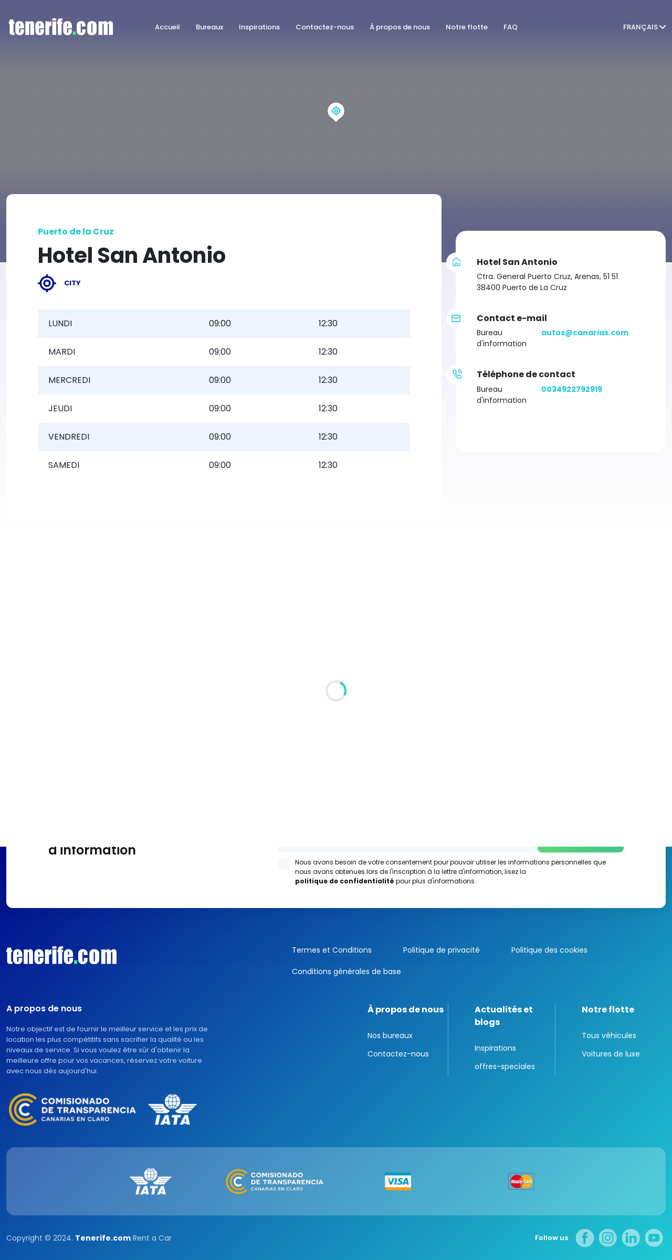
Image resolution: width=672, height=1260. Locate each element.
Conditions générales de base (346, 971)
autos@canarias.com (584, 332)
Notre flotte (467, 27)
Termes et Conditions (332, 950)
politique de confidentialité (344, 881)
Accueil (167, 27)
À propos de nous (400, 27)
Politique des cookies (549, 950)
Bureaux (209, 27)
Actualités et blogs (504, 1015)
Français (640, 27)
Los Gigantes (470, 703)
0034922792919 (571, 389)
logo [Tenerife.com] (58, 27)
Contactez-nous (325, 27)
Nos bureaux (390, 1035)
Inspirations (259, 27)
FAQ (510, 27)
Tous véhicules (609, 1035)
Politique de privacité (441, 950)
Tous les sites (32, 765)
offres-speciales (505, 1066)
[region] (336, 131)
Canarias (61, 955)
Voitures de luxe (611, 1054)
